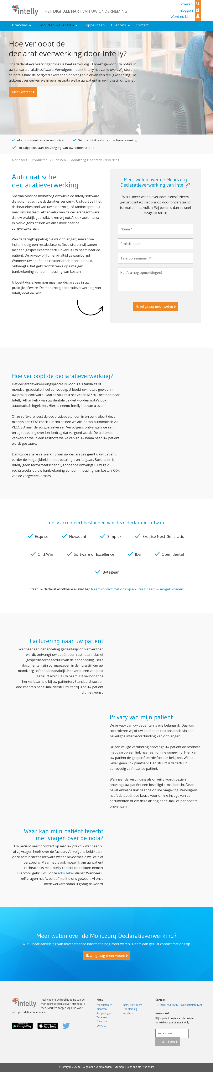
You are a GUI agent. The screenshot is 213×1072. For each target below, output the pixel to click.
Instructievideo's (132, 1005)
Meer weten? (21, 92)
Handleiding (130, 1009)
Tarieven (102, 1017)
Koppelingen (104, 1013)
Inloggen (186, 10)
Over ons (102, 1021)
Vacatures (128, 1013)
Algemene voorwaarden (97, 1067)
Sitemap (119, 1067)
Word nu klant (182, 16)
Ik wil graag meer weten (154, 306)
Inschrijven (167, 1041)
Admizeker (66, 873)
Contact (101, 1025)
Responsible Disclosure (140, 1067)
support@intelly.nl (191, 1005)
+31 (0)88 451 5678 (166, 1005)
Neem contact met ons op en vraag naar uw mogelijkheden (137, 589)
